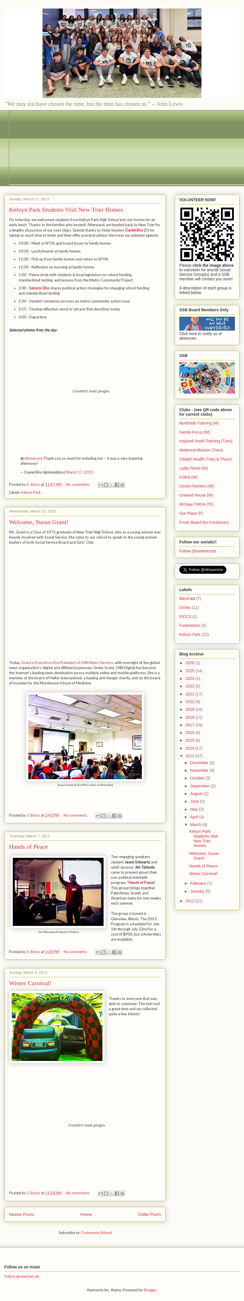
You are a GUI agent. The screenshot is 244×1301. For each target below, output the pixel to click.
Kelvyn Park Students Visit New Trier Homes (66, 209)
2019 (190, 709)
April (194, 817)
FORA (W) (188, 477)
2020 (190, 701)
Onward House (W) (196, 495)
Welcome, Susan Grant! (38, 522)
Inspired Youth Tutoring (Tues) (205, 441)
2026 (190, 663)
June (195, 801)
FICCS (185, 616)
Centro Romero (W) (196, 486)
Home (86, 1214)
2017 (190, 725)
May (194, 809)
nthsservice (33, 458)
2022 (190, 686)
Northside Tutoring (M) (199, 423)
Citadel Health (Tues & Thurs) (205, 459)
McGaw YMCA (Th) (196, 504)
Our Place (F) (191, 513)
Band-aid (187, 598)
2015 (190, 740)
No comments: (78, 484)
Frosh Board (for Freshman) (204, 522)
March (196, 824)
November (199, 770)
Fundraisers (189, 625)
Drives (185, 607)
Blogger (150, 1290)
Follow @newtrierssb (197, 551)
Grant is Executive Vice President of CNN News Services (67, 662)
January (197, 891)
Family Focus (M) (194, 432)
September (200, 786)
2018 (190, 717)
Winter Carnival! (30, 983)
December (199, 762)
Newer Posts (21, 1214)
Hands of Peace (28, 846)
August (196, 793)
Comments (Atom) (96, 1232)
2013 (190, 756)
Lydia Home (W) (193, 468)
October (197, 778)
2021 (190, 694)
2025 (190, 671)
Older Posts (149, 1214)
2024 (190, 678)
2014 (190, 748)
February (198, 883)
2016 (190, 732)
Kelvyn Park (31, 492)
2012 (190, 901)
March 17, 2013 (79, 472)
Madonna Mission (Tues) (201, 450)
